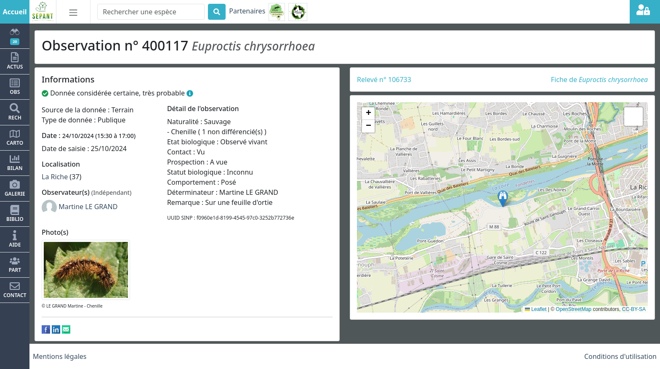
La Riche (55, 176)
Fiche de (599, 79)
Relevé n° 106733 (384, 79)
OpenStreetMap (573, 309)
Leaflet (535, 309)
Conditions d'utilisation (620, 356)
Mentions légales (60, 356)
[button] (503, 198)
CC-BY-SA (634, 309)
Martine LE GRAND (88, 206)
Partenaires (247, 11)
